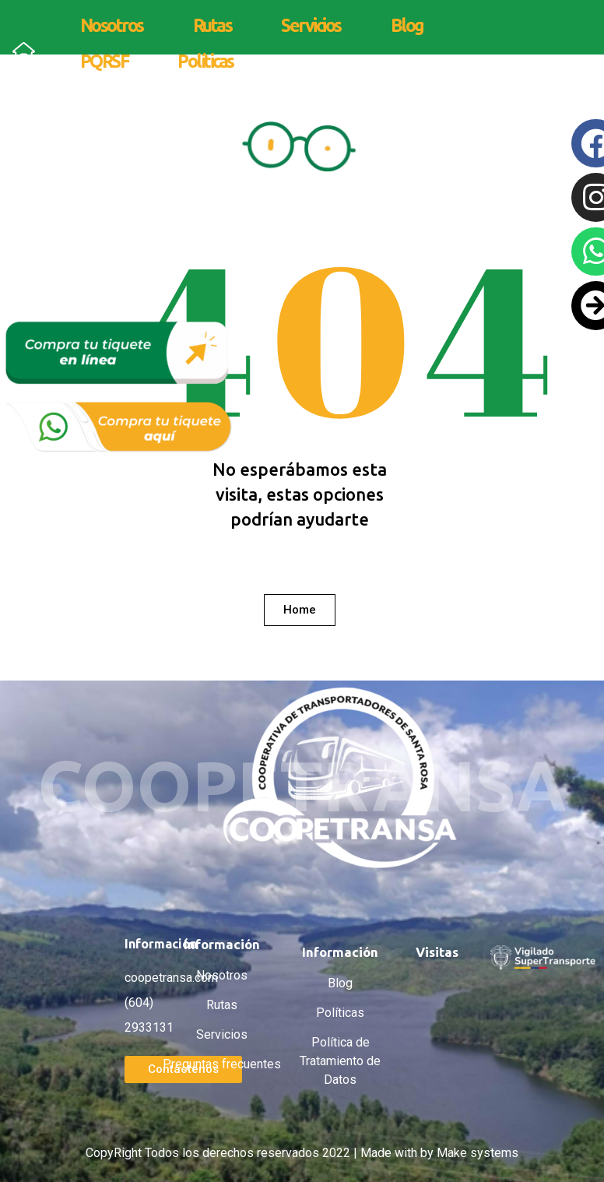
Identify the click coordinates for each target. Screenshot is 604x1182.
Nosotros (111, 25)
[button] (299, 610)
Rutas (212, 25)
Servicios (311, 25)
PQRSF (104, 61)
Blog (407, 25)
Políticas (205, 61)
